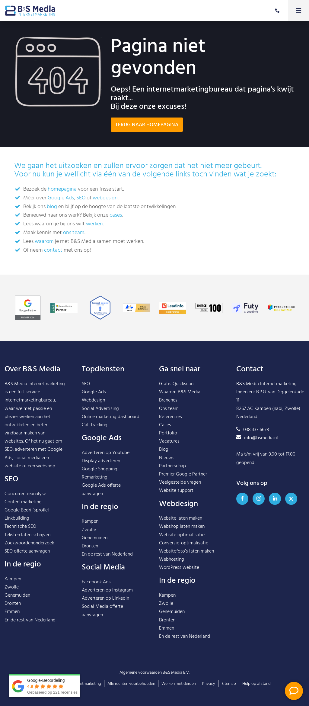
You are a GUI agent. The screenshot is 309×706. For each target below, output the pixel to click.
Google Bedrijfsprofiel (27, 510)
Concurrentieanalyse (25, 494)
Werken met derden (178, 683)
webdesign (105, 198)
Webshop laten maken (182, 526)
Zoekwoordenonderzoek (29, 543)
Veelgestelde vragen (180, 482)
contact (53, 250)
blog (52, 206)
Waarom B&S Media (179, 392)
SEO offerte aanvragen (27, 551)
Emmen (12, 612)
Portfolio (168, 433)
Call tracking (94, 425)
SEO (80, 198)
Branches (168, 400)
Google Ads (61, 198)
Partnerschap (172, 466)
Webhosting (171, 559)
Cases (165, 425)
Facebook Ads (96, 582)
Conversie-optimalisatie (183, 543)
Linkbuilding (17, 518)
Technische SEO (20, 526)
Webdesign (93, 400)
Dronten (13, 604)
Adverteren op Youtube (105, 453)
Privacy (208, 683)
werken (94, 224)
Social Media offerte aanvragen (102, 611)
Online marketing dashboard (110, 417)
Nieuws (166, 458)
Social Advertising (100, 409)
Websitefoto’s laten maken (186, 551)
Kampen (13, 579)
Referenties (170, 417)
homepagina (62, 189)
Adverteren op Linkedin (105, 598)
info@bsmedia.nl (257, 438)
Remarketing (94, 477)
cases (116, 215)
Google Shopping (99, 469)
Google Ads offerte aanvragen (101, 490)
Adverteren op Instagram (107, 590)
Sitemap (228, 683)
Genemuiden (17, 595)
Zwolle (12, 587)
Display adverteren (101, 461)
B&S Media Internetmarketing (35, 384)
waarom (44, 241)
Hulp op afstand (256, 683)
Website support (176, 491)
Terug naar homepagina (146, 125)
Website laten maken (180, 518)
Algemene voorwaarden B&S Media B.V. (154, 672)
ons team (73, 232)
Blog (163, 449)
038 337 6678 (252, 430)
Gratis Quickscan (176, 384)
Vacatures (169, 441)
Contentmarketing (23, 502)
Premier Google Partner (183, 474)
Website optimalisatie (182, 535)
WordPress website (179, 568)
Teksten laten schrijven (27, 535)
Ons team (169, 409)
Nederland (45, 620)
